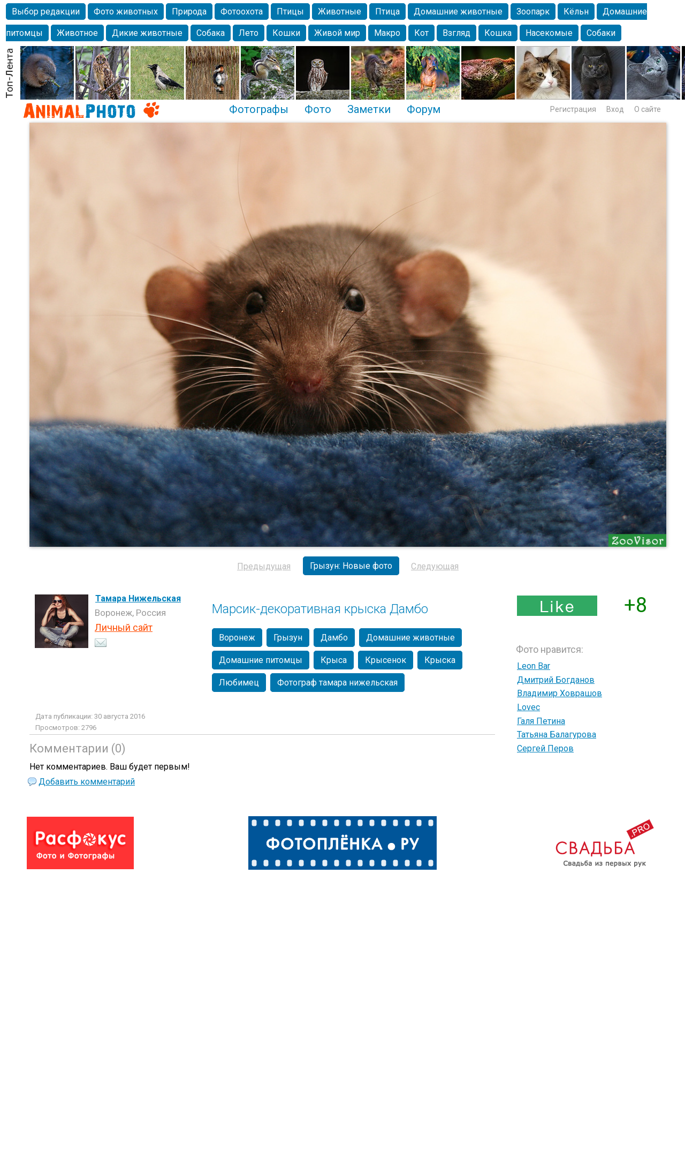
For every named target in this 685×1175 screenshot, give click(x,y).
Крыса (334, 660)
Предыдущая (264, 566)
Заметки (369, 109)
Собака (210, 33)
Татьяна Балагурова (556, 734)
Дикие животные (147, 33)
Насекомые (549, 33)
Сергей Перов (545, 748)
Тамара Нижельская (138, 598)
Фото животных (126, 11)
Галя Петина (541, 721)
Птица (387, 11)
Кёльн (576, 11)
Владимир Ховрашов (559, 693)
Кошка (498, 33)
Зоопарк (533, 11)
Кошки (286, 33)
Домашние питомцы (260, 660)
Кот (421, 33)
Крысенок (385, 660)
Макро (387, 33)
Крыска (439, 660)
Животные (339, 11)
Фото (318, 109)
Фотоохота (241, 11)
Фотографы (258, 109)
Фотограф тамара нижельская (337, 682)
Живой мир (337, 33)
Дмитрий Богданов (556, 680)
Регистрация (573, 109)
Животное (77, 33)
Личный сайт (124, 627)
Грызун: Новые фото (351, 566)
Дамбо (334, 637)
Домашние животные (458, 11)
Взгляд (456, 33)
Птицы (290, 11)
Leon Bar (533, 666)
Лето (248, 33)
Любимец (239, 682)
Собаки (601, 33)
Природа (189, 11)
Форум (423, 109)
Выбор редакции (46, 11)
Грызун (287, 637)
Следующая (435, 566)
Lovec (528, 707)
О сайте (647, 109)
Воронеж (237, 637)
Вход (615, 109)
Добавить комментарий (87, 782)
